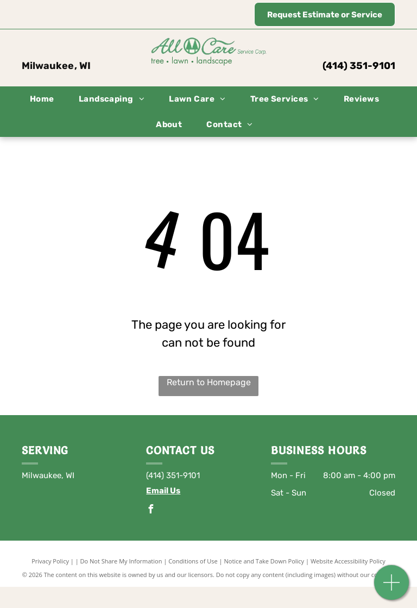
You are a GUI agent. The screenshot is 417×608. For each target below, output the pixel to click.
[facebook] (150, 510)
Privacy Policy (50, 561)
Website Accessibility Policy (348, 561)
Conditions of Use (193, 561)
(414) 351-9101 (359, 66)
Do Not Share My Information (121, 561)
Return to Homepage (209, 382)
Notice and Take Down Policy (264, 561)
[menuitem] (46, 99)
